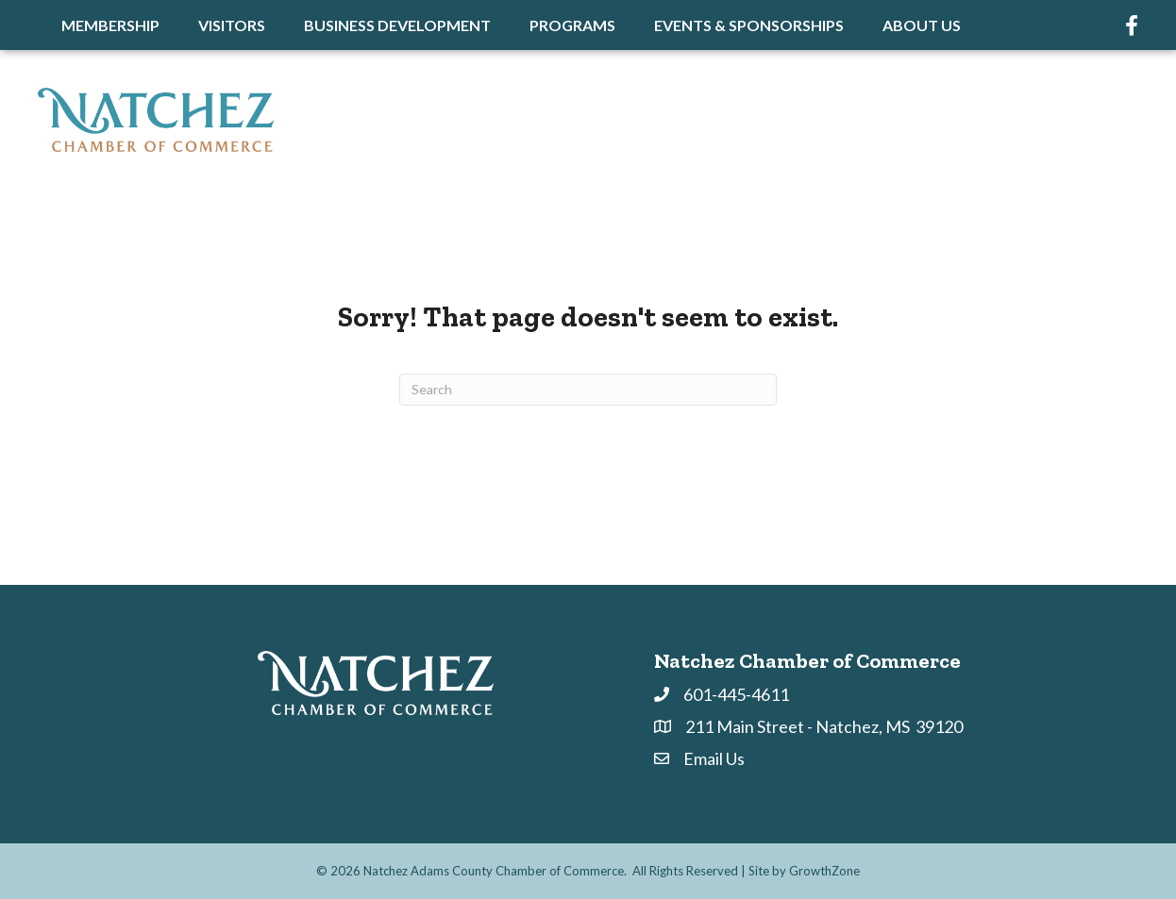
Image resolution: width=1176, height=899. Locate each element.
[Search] (588, 390)
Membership (110, 25)
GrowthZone (824, 870)
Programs (572, 25)
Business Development (397, 25)
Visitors (231, 25)
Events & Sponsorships (749, 25)
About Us (921, 25)
